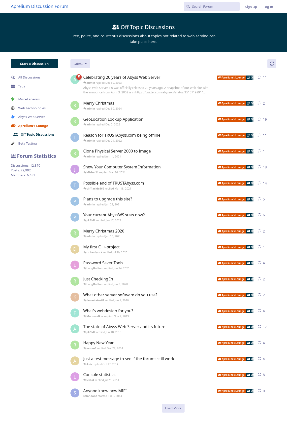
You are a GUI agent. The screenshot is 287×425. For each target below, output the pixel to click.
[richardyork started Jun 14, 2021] (74, 153)
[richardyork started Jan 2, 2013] (74, 345)
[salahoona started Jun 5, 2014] (74, 392)
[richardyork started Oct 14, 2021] (74, 121)
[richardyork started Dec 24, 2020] (74, 233)
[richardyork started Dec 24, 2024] (74, 105)
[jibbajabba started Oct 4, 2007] (74, 169)
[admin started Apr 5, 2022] (74, 79)
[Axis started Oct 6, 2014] (74, 360)
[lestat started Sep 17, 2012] (74, 376)
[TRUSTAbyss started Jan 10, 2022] (74, 137)
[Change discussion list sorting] (80, 63)
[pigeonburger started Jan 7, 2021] (74, 217)
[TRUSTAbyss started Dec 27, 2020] (74, 185)
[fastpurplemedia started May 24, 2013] (74, 313)
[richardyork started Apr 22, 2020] (74, 281)
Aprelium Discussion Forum (39, 6)
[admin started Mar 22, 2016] (74, 328)
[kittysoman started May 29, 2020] (74, 297)
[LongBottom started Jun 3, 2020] (74, 265)
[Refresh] (271, 63)
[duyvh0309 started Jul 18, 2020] (74, 249)
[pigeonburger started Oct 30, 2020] (74, 201)
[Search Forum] (212, 6)
